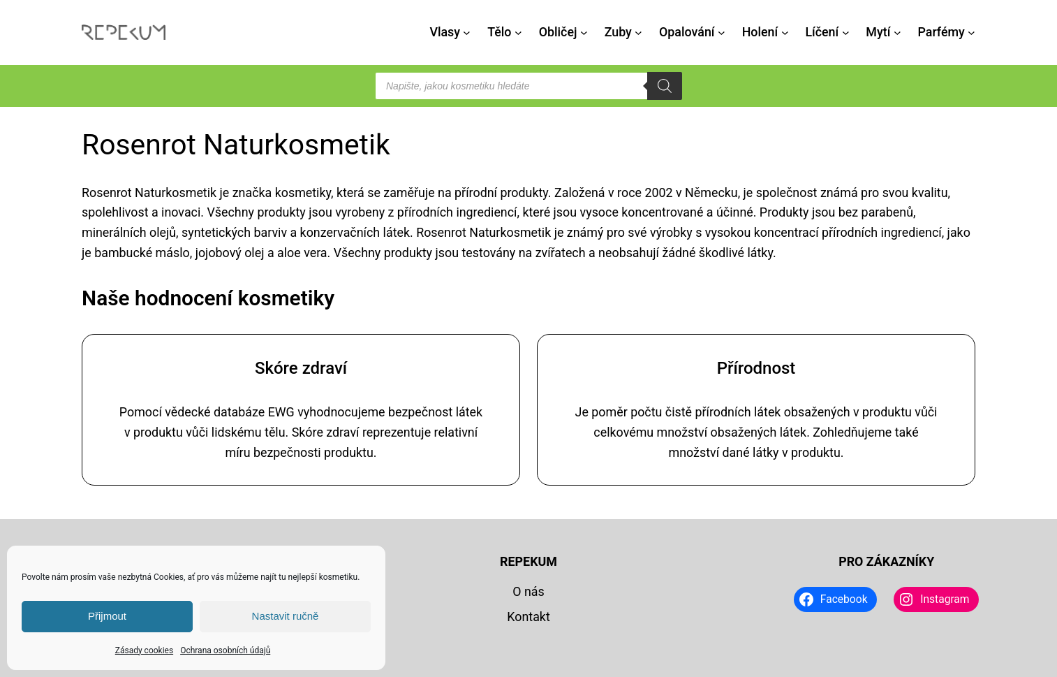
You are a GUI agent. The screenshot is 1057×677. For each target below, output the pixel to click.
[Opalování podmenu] (721, 32)
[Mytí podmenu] (897, 32)
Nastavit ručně (285, 616)
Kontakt (528, 616)
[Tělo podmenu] (518, 32)
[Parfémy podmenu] (971, 32)
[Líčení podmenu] (846, 32)
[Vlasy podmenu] (467, 32)
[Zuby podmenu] (638, 32)
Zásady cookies (144, 650)
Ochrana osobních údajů (225, 650)
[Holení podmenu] (785, 32)
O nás (528, 591)
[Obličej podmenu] (584, 32)
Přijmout (107, 616)
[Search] (664, 86)
